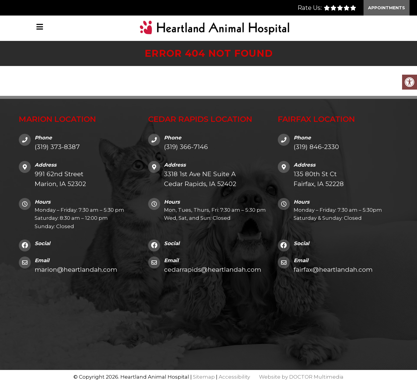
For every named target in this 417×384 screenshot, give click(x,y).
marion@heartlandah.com (76, 269)
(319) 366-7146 (186, 146)
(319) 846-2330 (316, 146)
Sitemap (204, 377)
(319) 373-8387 (57, 146)
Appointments (386, 7)
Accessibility (234, 377)
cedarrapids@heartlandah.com (212, 269)
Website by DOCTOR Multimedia (301, 377)
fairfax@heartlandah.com (333, 269)
